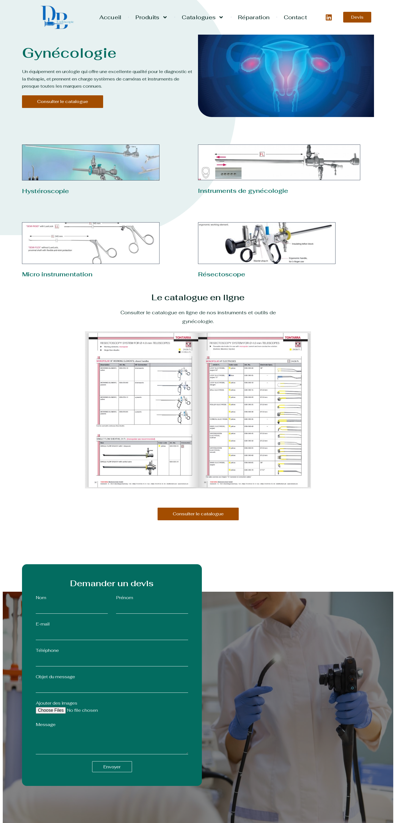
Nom (41, 597)
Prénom (124, 597)
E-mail (43, 624)
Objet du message (55, 677)
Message (46, 724)
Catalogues (203, 17)
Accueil (110, 17)
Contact (295, 17)
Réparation (254, 17)
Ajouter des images (56, 703)
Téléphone (47, 650)
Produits (151, 17)
